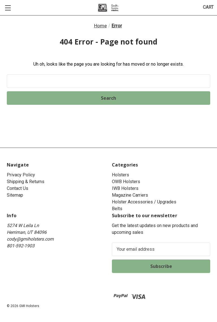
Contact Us (17, 188)
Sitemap (15, 195)
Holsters (120, 174)
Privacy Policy (21, 174)
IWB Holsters (125, 188)
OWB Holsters (126, 181)
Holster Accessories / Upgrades (144, 202)
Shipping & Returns (25, 181)
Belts (117, 208)
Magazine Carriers (130, 195)
